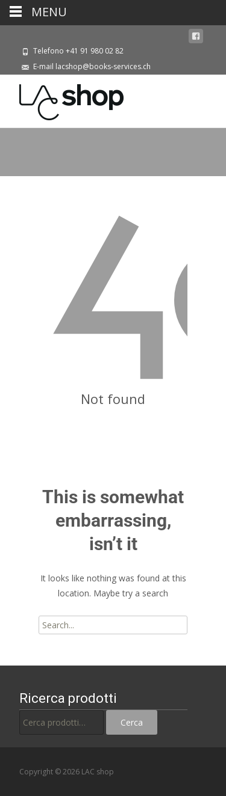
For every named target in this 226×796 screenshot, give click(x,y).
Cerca (132, 722)
